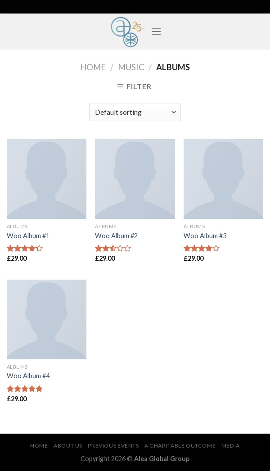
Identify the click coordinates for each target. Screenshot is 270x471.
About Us (68, 445)
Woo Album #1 (28, 236)
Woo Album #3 (205, 236)
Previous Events (113, 445)
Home (93, 67)
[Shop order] (134, 112)
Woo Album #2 (116, 236)
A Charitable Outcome (180, 445)
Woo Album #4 (28, 376)
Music (131, 67)
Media (230, 445)
